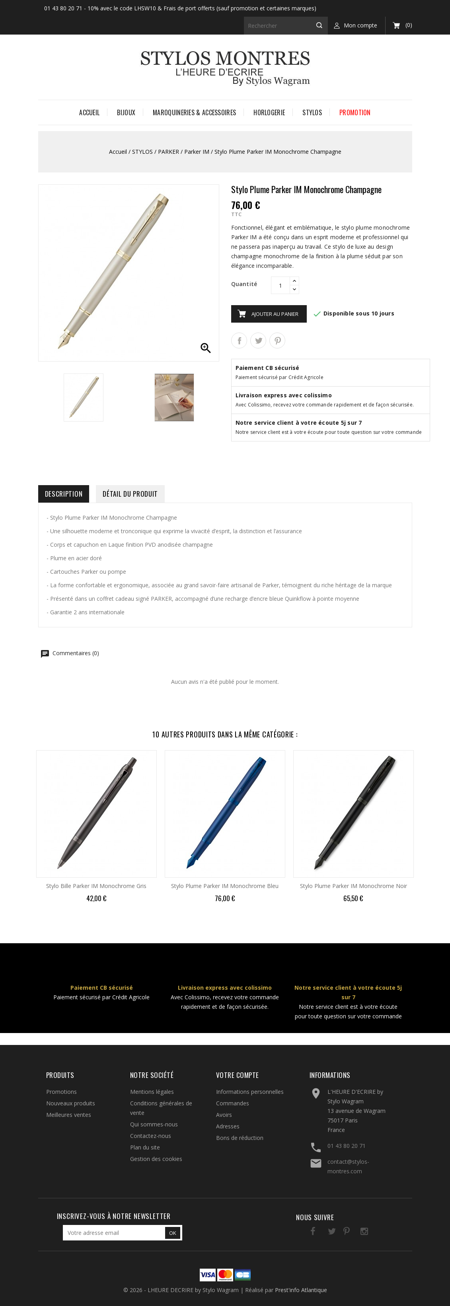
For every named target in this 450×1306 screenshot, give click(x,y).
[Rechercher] (286, 26)
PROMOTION (355, 112)
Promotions (61, 1091)
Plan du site (145, 1147)
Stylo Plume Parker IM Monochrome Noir (353, 886)
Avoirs (224, 1114)
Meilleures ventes (68, 1114)
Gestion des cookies (156, 1159)
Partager (239, 340)
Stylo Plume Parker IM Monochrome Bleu (225, 886)
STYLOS (312, 112)
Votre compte (237, 1075)
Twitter (321, 1232)
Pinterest (277, 340)
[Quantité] (280, 285)
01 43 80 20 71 (346, 1145)
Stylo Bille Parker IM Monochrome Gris (96, 886)
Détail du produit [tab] (130, 494)
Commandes (232, 1103)
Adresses (228, 1126)
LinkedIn (370, 1232)
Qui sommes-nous (154, 1124)
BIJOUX (126, 112)
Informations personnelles (250, 1091)
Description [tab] (64, 494)
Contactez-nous (150, 1136)
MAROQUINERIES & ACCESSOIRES (194, 112)
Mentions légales (152, 1091)
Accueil (89, 112)
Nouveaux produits (70, 1103)
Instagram (354, 1232)
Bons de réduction (239, 1138)
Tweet (258, 340)
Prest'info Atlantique (301, 1290)
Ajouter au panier (274, 313)
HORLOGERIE (269, 112)
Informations (330, 1075)
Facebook (305, 1232)
